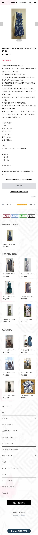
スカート (4, 412)
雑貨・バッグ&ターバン (9, 456)
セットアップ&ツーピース (10, 431)
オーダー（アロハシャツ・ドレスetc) (13, 468)
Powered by (19, 515)
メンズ (4, 462)
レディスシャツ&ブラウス (9, 437)
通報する (33, 197)
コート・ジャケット (7, 481)
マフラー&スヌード (7, 443)
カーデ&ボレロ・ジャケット (10, 449)
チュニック (5, 493)
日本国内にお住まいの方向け (19, 192)
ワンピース (5, 418)
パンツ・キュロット (7, 425)
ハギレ (4, 474)
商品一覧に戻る (19, 503)
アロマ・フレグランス (8, 487)
